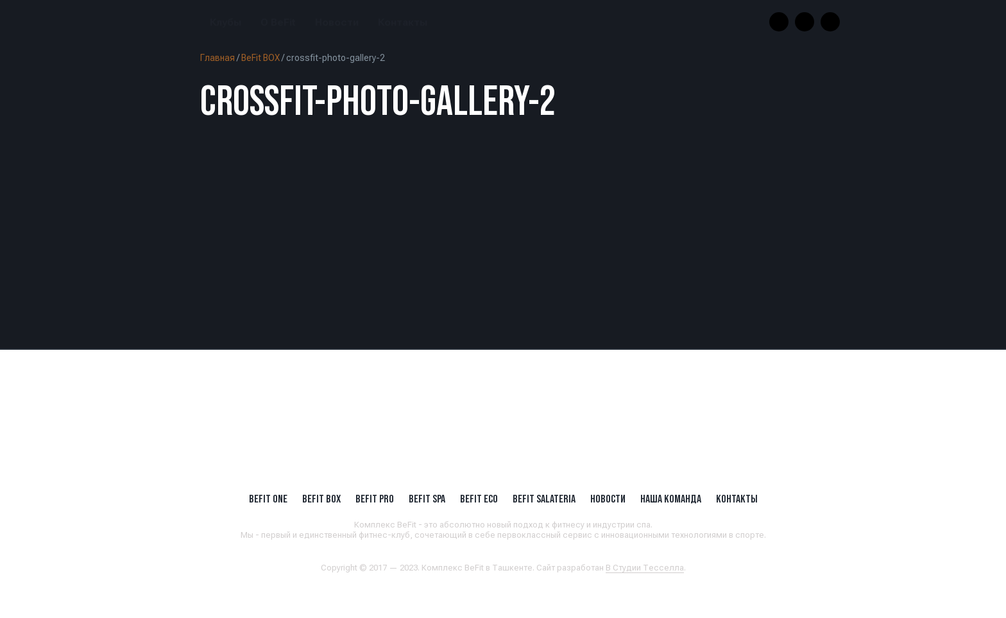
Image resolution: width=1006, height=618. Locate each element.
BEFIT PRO (374, 498)
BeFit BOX (260, 58)
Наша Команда (670, 498)
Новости (337, 22)
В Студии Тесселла (645, 567)
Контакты (402, 22)
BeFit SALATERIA (544, 498)
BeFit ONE (268, 498)
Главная (217, 58)
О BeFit (278, 22)
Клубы (225, 22)
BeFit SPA (427, 498)
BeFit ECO (479, 498)
